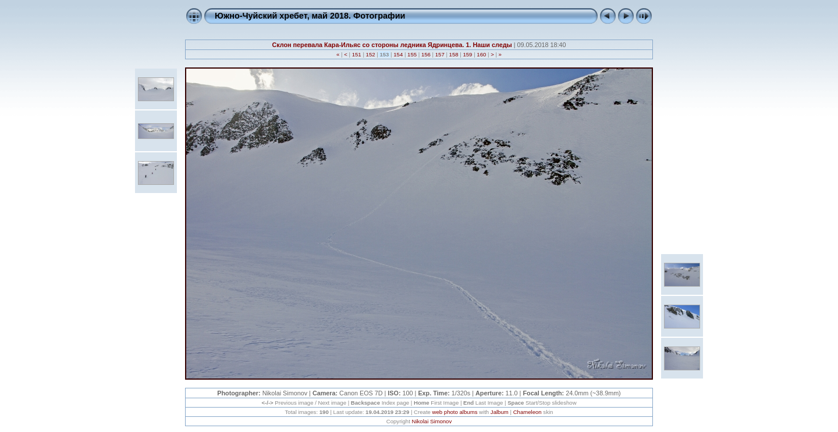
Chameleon (527, 412)
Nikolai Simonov (431, 421)
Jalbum (500, 412)
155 (412, 54)
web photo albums (455, 412)
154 (398, 54)
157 (440, 54)
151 (356, 54)
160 (481, 54)
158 (454, 54)
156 (426, 54)
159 (467, 54)
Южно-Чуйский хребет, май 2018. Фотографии (310, 15)
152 (370, 54)
